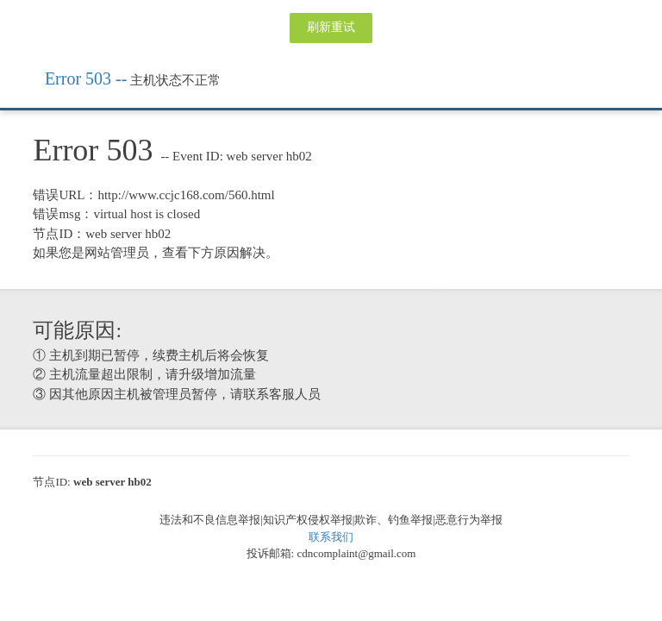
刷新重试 (331, 27)
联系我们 (331, 536)
